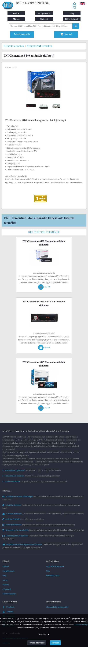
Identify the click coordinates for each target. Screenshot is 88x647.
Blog (72, 13)
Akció (4, 580)
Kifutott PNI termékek (44, 232)
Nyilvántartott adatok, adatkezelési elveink (31, 470)
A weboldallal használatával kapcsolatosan (31, 476)
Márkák (16, 19)
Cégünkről (44, 19)
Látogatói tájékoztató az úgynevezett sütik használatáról (34, 481)
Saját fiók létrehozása (55, 566)
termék (66, 34)
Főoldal (16, 13)
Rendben (55, 643)
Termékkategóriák (22, 34)
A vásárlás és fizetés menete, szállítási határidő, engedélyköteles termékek (43, 513)
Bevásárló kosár (52, 575)
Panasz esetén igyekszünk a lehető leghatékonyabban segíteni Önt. (43, 530)
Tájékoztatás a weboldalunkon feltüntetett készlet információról (38, 524)
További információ (37, 643)
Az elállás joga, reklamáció (23, 519)
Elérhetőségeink (71, 19)
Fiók (48, 571)
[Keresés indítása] (75, 26)
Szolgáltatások (44, 13)
